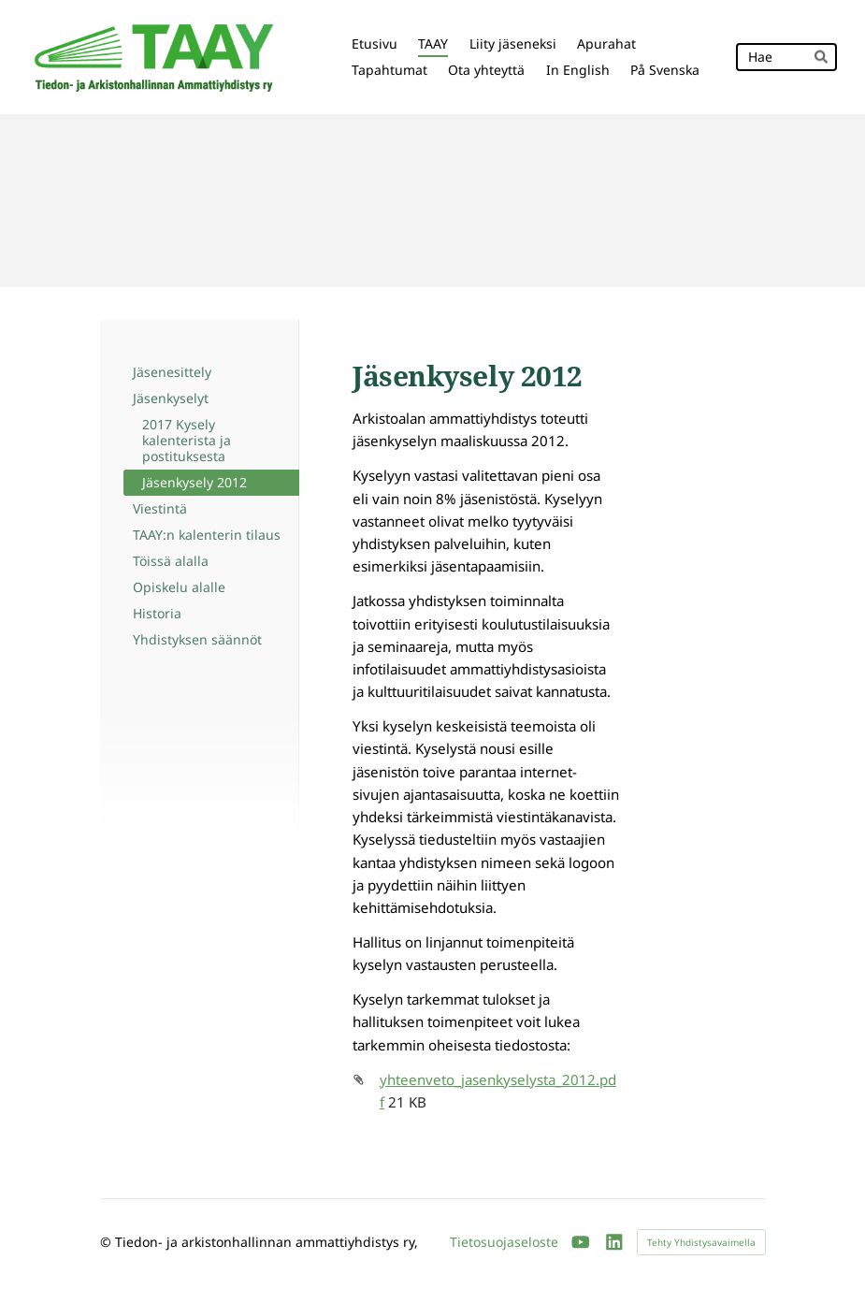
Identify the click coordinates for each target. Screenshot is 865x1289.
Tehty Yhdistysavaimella (701, 1242)
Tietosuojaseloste (504, 1242)
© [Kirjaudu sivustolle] (107, 1242)
